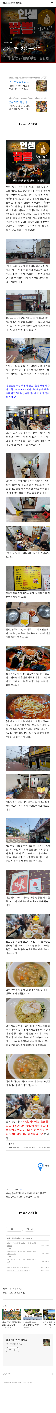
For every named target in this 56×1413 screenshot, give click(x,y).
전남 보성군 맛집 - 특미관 (17, 1267)
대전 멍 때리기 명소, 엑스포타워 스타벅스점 (22, 1260)
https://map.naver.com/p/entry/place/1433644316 (25, 78)
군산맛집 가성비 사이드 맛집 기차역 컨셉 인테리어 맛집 (19, 102)
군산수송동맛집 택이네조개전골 (19, 82)
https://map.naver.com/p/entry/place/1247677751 (25, 98)
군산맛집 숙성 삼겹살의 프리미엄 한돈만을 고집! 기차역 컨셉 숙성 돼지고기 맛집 (19, 108)
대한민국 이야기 (12, 1238)
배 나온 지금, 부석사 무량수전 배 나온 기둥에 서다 (21, 1252)
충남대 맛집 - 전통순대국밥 (17, 1271)
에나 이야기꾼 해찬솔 (12, 3)
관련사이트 (7, 1374)
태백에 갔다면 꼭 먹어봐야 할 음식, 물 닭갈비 (21, 1244)
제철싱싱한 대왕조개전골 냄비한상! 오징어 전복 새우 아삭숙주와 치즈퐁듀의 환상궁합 (19, 87)
